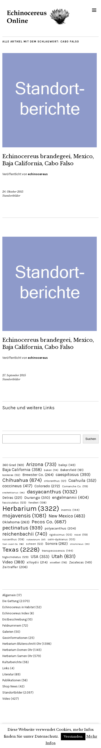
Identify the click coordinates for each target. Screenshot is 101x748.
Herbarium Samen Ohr (17, 656)
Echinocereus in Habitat (18, 607)
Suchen (90, 439)
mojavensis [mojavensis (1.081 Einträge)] (24, 515)
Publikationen (11, 680)
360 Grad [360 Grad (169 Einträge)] (13, 465)
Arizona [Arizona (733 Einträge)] (41, 464)
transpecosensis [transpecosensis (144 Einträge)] (57, 550)
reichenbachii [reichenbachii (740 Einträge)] (24, 534)
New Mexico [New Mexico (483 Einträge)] (67, 516)
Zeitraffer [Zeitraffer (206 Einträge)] (15, 567)
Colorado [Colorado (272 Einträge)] (47, 486)
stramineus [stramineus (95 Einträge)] (80, 544)
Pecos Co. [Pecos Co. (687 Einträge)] (49, 522)
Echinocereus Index (15, 613)
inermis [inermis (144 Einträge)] (70, 510)
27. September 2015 (14, 375)
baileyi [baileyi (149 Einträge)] (67, 465)
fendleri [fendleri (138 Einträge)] (37, 502)
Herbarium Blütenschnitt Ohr (21, 643)
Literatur (8, 674)
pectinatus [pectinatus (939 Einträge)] (22, 528)
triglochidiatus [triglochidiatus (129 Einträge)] (15, 557)
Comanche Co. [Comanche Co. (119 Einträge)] (75, 486)
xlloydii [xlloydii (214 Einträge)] (37, 562)
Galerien (7, 631)
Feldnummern (11, 625)
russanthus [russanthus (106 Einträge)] (13, 539)
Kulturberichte (12, 662)
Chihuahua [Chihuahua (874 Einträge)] (22, 480)
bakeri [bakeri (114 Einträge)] (51, 470)
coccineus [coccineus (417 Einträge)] (17, 485)
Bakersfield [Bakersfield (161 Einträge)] (72, 470)
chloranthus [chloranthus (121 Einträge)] (55, 481)
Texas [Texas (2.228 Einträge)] (21, 549)
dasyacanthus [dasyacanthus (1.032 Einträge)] (52, 491)
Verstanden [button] (73, 737)
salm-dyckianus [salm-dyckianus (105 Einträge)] (61, 539)
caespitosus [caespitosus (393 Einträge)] (73, 474)
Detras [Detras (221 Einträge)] (12, 498)
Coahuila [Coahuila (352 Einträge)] (82, 480)
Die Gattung (10, 601)
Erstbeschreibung (14, 619)
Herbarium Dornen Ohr (17, 650)
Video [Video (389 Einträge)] (13, 562)
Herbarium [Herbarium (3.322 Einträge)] (30, 508)
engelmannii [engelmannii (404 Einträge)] (70, 497)
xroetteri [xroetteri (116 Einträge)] (58, 562)
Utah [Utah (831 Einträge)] (63, 556)
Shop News (10, 686)
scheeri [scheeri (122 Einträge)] (34, 544)
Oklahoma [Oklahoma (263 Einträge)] (15, 522)
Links (5, 668)
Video (6, 698)
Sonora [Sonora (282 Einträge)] (56, 543)
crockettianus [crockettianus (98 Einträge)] (13, 492)
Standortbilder (11, 195)
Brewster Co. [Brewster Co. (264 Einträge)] (38, 474)
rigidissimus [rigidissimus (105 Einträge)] (60, 534)
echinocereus (38, 174)
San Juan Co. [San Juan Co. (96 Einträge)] (13, 544)
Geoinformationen (15, 638)
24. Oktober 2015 (12, 191)
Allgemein (9, 595)
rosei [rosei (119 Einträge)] (81, 534)
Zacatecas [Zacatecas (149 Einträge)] (80, 562)
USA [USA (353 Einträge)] (40, 556)
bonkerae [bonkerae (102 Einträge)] (11, 475)
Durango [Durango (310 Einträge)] (37, 497)
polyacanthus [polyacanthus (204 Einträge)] (60, 528)
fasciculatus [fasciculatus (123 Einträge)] (14, 502)
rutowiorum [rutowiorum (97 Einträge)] (36, 539)
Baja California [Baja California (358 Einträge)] (22, 469)
